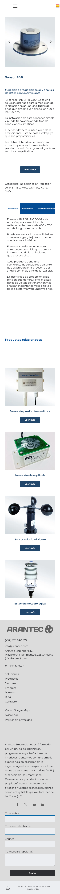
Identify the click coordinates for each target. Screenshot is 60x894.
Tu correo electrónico (18, 826)
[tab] (12, 208)
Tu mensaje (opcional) (19, 851)
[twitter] (26, 805)
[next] (50, 41)
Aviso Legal (12, 714)
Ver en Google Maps (17, 710)
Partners (10, 692)
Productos (11, 678)
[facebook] (17, 805)
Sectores (10, 683)
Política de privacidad (18, 719)
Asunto (9, 838)
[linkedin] (42, 805)
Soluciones (12, 674)
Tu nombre (12, 813)
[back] (9, 41)
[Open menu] (15, 5)
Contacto (11, 701)
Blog (8, 696)
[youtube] (34, 805)
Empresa (10, 687)
